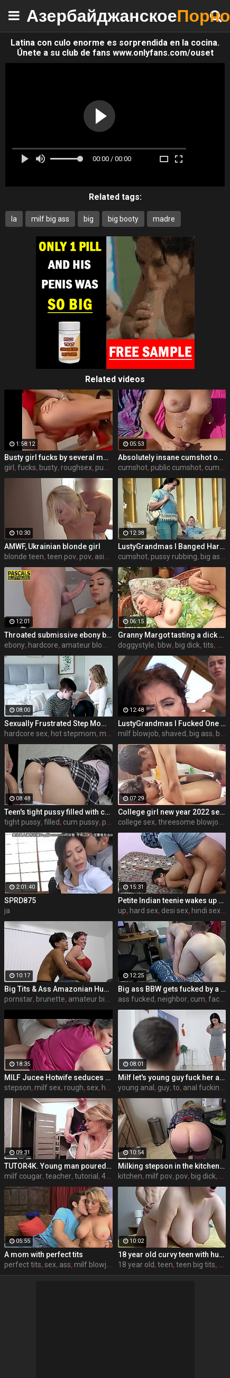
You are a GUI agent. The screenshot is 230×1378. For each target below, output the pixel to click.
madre (164, 219)
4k (105, 1176)
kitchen (130, 1176)
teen (165, 1264)
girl (9, 467)
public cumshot (176, 467)
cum (197, 999)
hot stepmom (73, 733)
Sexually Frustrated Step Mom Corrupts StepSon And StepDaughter (58, 723)
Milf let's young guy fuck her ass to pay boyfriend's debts (172, 1077)
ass (65, 1264)
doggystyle (136, 645)
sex (92, 1087)
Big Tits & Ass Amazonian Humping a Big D (58, 989)
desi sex (174, 910)
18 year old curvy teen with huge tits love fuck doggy (172, 1254)
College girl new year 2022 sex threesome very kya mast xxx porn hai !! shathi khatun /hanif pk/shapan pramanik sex (172, 812)
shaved (174, 733)
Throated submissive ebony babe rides (58, 635)
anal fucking (203, 1087)
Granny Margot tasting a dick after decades (172, 635)
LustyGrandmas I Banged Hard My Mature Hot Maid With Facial (172, 546)
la (14, 219)
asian (104, 556)
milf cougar (23, 1176)
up (122, 910)
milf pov (158, 1176)
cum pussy (81, 822)
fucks (26, 467)
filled (52, 822)
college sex (136, 822)
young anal (136, 1087)
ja (7, 910)
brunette (50, 999)
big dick (187, 645)
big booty (123, 219)
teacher (58, 1176)
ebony (14, 645)
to (176, 1087)
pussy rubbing (174, 556)
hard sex (144, 910)
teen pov (61, 556)
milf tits (112, 733)
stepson (17, 1087)
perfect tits (22, 1264)
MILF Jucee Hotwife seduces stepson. (58, 1077)
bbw (165, 645)
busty (48, 467)
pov (85, 556)
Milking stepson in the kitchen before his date (172, 1166)
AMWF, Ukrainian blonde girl (52, 546)
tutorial (86, 1176)
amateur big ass (95, 999)
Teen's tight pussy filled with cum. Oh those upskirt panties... (58, 812)
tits (208, 645)
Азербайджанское (52, 15)
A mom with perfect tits (43, 1254)
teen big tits (195, 1264)
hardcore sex (26, 733)
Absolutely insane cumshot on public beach (172, 457)
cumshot (133, 467)
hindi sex (205, 910)
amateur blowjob (89, 645)
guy (164, 1087)
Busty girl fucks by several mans (58, 457)
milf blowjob (138, 733)
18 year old (136, 1264)
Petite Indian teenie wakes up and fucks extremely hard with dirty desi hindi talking (172, 900)
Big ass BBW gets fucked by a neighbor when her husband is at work (172, 989)
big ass (212, 556)
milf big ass (50, 219)
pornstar (18, 999)
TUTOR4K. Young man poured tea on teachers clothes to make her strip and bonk (58, 1166)
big (89, 219)
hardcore (43, 645)
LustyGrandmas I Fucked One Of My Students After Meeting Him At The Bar (172, 723)
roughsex (76, 467)
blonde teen (24, 556)
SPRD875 (20, 900)
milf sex (47, 1087)
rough (74, 1087)
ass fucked (136, 999)
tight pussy (22, 822)
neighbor (172, 999)
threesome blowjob (190, 822)
